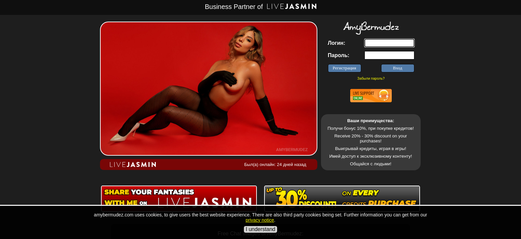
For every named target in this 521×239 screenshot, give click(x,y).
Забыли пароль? (370, 78)
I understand (260, 229)
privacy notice (260, 220)
